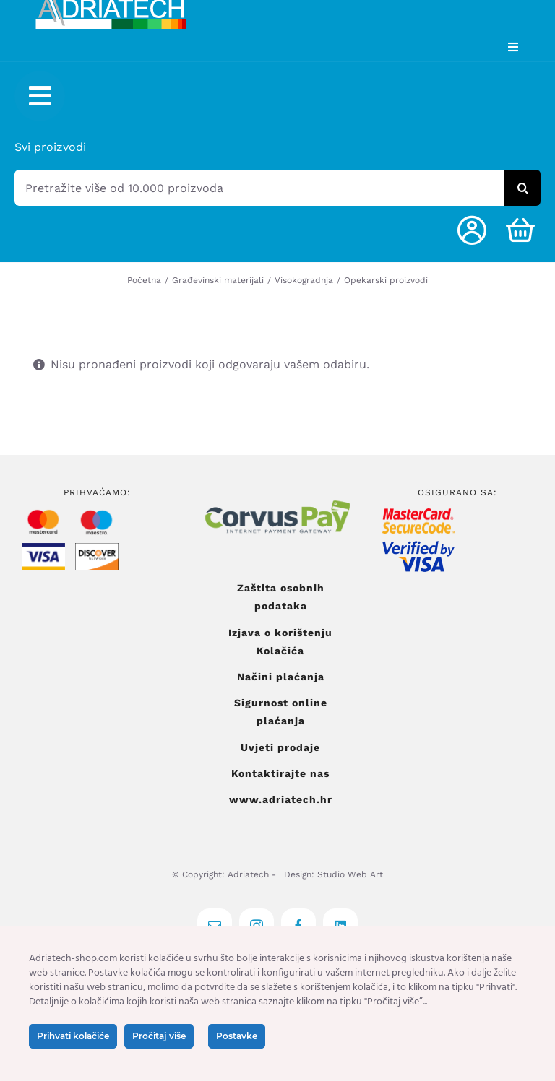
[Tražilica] (522, 188)
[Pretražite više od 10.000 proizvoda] (259, 188)
